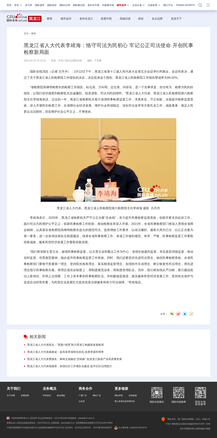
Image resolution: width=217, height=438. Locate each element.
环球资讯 (47, 395)
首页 (9, 5)
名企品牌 (157, 18)
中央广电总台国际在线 (70, 60)
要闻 (49, 18)
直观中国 (106, 18)
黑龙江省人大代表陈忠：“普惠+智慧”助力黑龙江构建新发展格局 (65, 344)
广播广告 (83, 395)
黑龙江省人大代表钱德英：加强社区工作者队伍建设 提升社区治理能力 (69, 366)
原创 (140, 18)
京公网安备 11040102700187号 (130, 427)
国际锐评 (52, 5)
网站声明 (119, 395)
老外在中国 (93, 5)
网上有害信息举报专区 (125, 401)
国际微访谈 (79, 5)
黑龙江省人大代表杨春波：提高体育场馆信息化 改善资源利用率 (65, 351)
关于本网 (11, 395)
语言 (18, 5)
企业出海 (138, 5)
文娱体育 (154, 5)
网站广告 (97, 395)
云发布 (82, 401)
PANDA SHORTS (185, 5)
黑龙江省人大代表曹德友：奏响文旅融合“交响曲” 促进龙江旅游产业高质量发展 (74, 359)
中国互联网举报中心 (18, 418)
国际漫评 (39, 5)
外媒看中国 (108, 5)
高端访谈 (125, 18)
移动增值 (61, 395)
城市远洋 (123, 5)
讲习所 (28, 5)
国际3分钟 (64, 5)
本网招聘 (25, 395)
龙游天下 (176, 18)
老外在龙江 (86, 18)
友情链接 (133, 395)
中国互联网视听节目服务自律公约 (22, 427)
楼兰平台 (168, 5)
